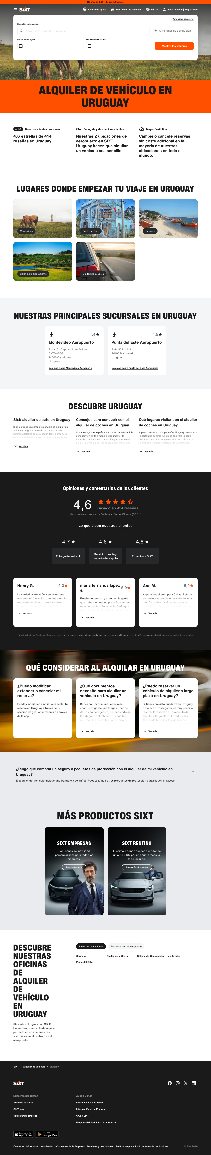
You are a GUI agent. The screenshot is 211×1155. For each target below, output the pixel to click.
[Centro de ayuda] (95, 9)
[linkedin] (194, 1083)
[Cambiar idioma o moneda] (152, 9)
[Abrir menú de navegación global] (15, 9)
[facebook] (170, 1083)
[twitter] (186, 1083)
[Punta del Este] (84, 962)
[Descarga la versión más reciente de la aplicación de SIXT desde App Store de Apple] (23, 1134)
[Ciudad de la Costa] (117, 956)
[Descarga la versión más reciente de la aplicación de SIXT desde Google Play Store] (47, 1134)
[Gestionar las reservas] (126, 9)
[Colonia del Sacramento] (150, 956)
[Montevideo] (174, 956)
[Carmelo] (81, 956)
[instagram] (178, 1083)
